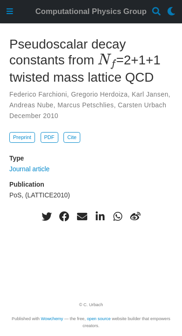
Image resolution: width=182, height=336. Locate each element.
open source (99, 318)
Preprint (22, 137)
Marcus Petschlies (85, 105)
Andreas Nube (31, 105)
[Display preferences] (171, 12)
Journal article (29, 169)
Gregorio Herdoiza (99, 94)
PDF (49, 137)
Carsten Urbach (142, 105)
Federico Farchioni (38, 94)
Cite (72, 137)
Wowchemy (52, 318)
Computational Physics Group (91, 11)
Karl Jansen (150, 94)
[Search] (156, 12)
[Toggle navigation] (10, 12)
